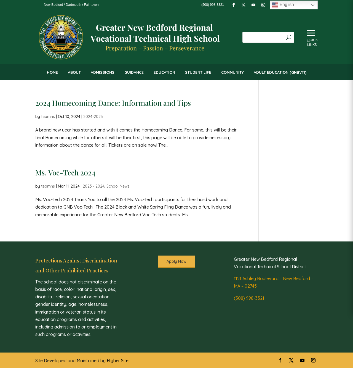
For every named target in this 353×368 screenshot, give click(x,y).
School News (118, 186)
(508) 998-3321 (249, 298)
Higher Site (118, 360)
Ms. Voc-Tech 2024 (65, 172)
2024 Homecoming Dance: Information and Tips (113, 103)
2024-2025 (93, 116)
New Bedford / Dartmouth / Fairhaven (71, 5)
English (283, 5)
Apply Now (176, 261)
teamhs (48, 116)
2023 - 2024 (94, 186)
